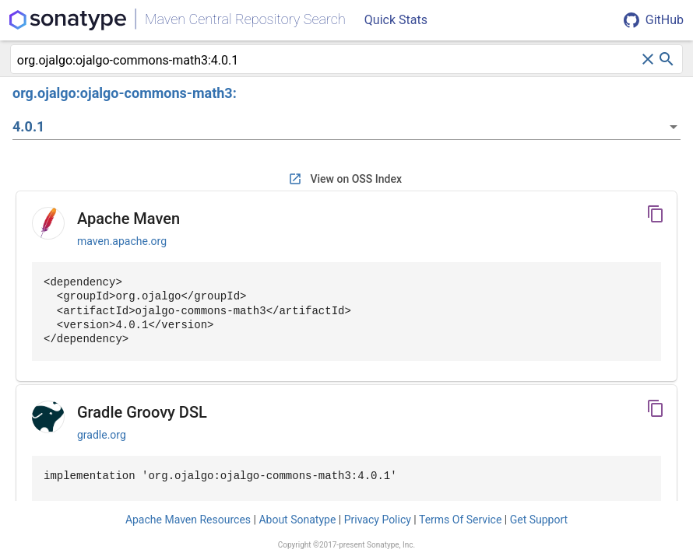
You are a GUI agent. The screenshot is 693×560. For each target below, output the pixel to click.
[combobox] (327, 61)
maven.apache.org (122, 241)
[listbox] (346, 127)
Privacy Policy (377, 519)
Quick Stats (395, 19)
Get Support (539, 519)
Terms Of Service (460, 519)
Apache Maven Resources (188, 519)
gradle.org (101, 435)
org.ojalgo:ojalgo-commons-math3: (124, 93)
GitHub (654, 20)
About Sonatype (297, 519)
